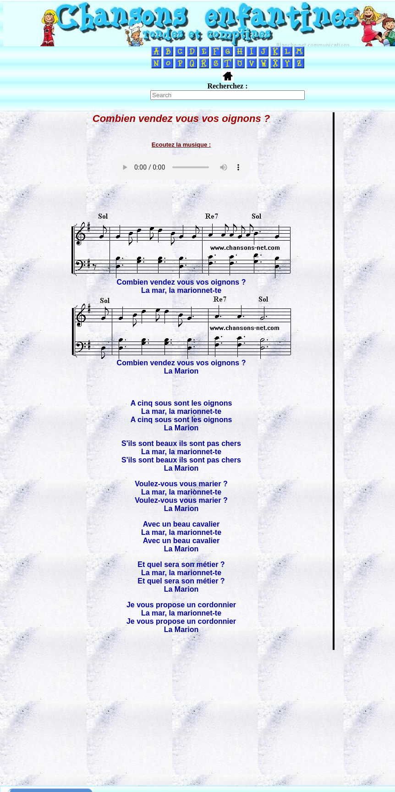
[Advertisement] (197, 715)
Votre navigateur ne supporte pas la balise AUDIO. (181, 167)
